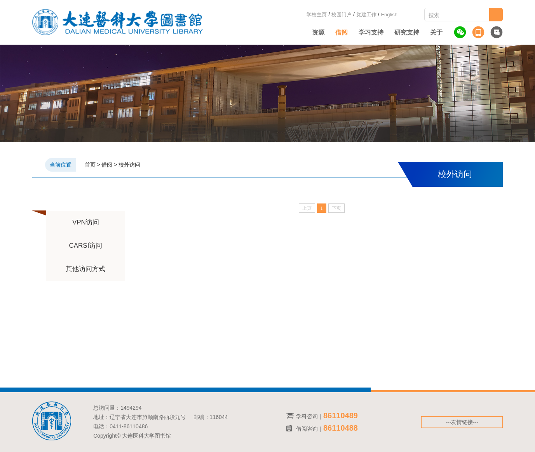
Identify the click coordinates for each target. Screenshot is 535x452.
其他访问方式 (85, 269)
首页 (90, 165)
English (389, 14)
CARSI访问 (85, 245)
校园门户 (341, 14)
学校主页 (317, 14)
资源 (318, 32)
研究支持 (406, 32)
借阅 (341, 32)
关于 (436, 32)
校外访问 (129, 165)
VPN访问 (85, 222)
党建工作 (366, 14)
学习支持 (371, 32)
